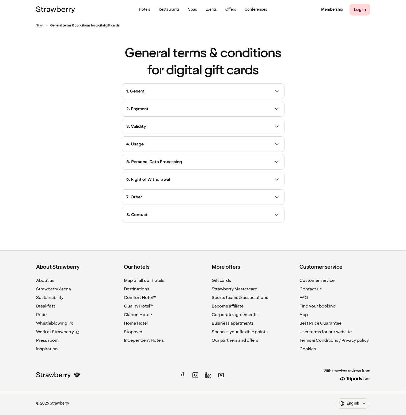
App (303, 315)
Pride (41, 315)
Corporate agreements (234, 315)
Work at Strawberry (57, 332)
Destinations (136, 289)
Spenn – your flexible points (240, 332)
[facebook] (182, 375)
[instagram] (195, 375)
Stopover (133, 332)
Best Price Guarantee (320, 323)
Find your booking (317, 306)
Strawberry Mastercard (234, 289)
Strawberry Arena (53, 289)
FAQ (303, 298)
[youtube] (221, 375)
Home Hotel (136, 323)
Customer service (317, 280)
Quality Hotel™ (138, 306)
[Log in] (360, 10)
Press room (47, 340)
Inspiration (47, 349)
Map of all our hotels (144, 280)
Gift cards (221, 280)
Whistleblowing (54, 323)
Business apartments (233, 323)
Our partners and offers (235, 340)
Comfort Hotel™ (140, 298)
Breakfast (45, 306)
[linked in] (208, 375)
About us (45, 280)
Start (40, 26)
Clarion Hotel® (138, 315)
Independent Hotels (144, 340)
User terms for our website (325, 332)
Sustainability (49, 298)
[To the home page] (55, 9)
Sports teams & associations (240, 298)
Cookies (307, 349)
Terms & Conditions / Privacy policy (334, 340)
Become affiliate (228, 306)
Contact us (310, 289)
